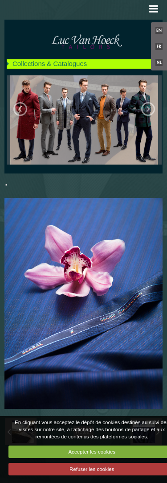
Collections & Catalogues (49, 63)
